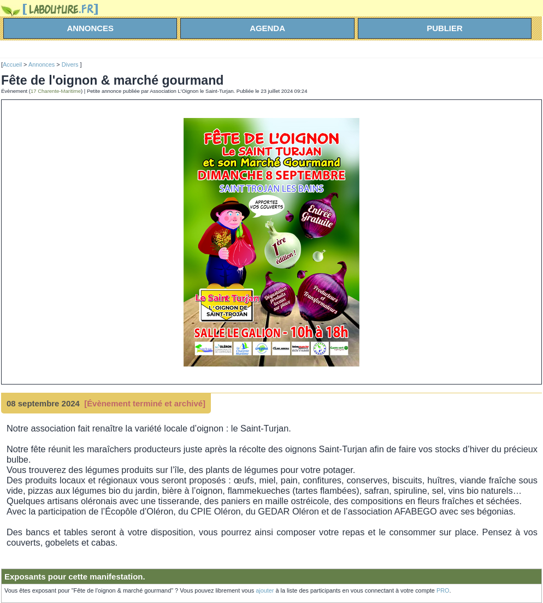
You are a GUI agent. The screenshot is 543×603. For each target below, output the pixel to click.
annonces (90, 28)
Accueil (12, 64)
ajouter (265, 590)
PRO (443, 590)
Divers (71, 64)
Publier (445, 28)
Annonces (41, 64)
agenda (267, 28)
